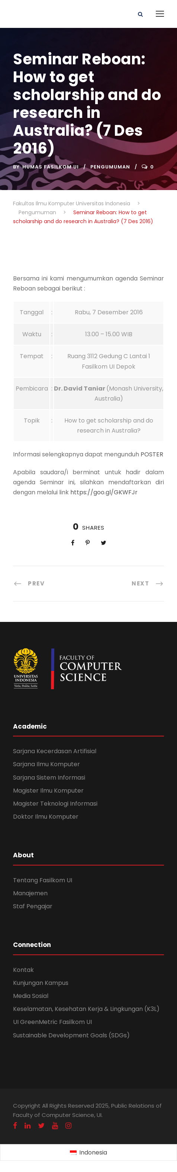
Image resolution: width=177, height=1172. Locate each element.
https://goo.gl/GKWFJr (104, 492)
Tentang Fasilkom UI (42, 880)
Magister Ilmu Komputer (48, 790)
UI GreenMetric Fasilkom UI (52, 1022)
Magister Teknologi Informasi (55, 803)
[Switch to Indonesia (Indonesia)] (88, 1152)
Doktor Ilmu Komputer (45, 816)
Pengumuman (110, 166)
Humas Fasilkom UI (50, 166)
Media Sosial (30, 996)
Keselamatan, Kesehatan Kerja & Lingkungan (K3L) (86, 1009)
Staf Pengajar (32, 906)
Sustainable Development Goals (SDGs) (71, 1035)
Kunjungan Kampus (40, 983)
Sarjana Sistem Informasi (49, 777)
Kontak (23, 970)
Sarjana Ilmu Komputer (46, 764)
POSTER (152, 454)
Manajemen (30, 893)
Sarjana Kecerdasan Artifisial (54, 751)
